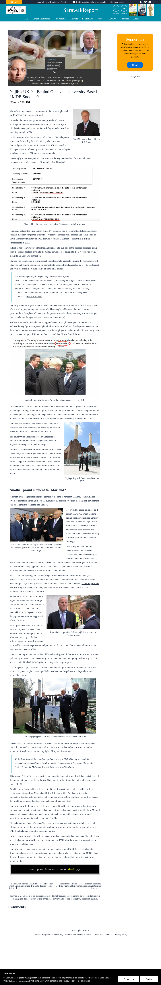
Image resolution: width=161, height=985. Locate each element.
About (136, 19)
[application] (103, 18)
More (101, 18)
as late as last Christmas (72, 747)
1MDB (25, 19)
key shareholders (64, 158)
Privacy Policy (121, 935)
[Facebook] (141, 2)
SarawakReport (80, 10)
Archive (112, 19)
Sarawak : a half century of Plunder (52, 2)
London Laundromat (41, 19)
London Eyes (88, 19)
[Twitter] (145, 2)
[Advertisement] (135, 124)
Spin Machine (61, 19)
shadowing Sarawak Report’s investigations (35, 840)
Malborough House (90, 583)
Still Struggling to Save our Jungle (91, 2)
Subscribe (125, 19)
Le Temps (43, 120)
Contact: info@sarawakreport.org (48, 935)
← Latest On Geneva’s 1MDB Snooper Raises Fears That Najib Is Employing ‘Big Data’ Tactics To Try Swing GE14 (31, 886)
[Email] (154, 2)
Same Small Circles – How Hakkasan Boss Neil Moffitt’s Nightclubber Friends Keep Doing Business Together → (78, 886)
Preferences (129, 979)
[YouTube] (149, 2)
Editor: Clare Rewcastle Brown (78, 935)
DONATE (14, 2)
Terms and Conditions (103, 935)
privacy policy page (20, 981)
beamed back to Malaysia (22, 612)
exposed (62, 128)
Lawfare (74, 19)
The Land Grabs (117, 2)
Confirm (149, 979)
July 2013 (81, 400)
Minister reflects (34, 296)
